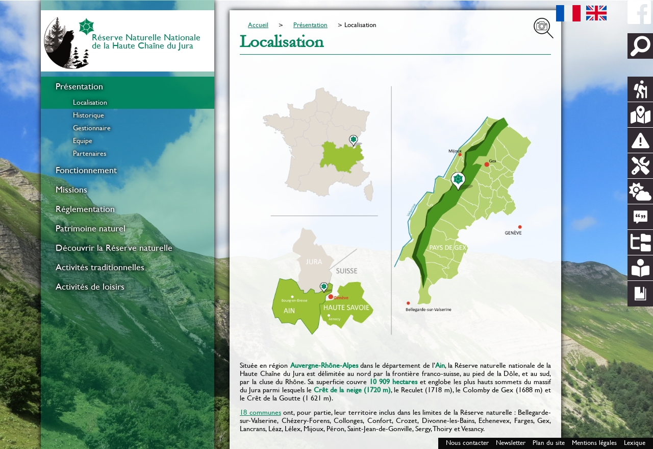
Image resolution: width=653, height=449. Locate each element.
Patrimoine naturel (90, 228)
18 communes (260, 412)
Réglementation (85, 209)
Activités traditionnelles (100, 267)
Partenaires (89, 153)
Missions (71, 189)
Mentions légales (594, 442)
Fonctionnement (86, 170)
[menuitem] (127, 118)
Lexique (634, 442)
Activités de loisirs (90, 286)
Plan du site (549, 442)
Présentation (79, 86)
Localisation (90, 102)
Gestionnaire (92, 128)
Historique (88, 115)
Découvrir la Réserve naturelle (114, 248)
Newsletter (510, 442)
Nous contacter (467, 442)
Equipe (82, 140)
